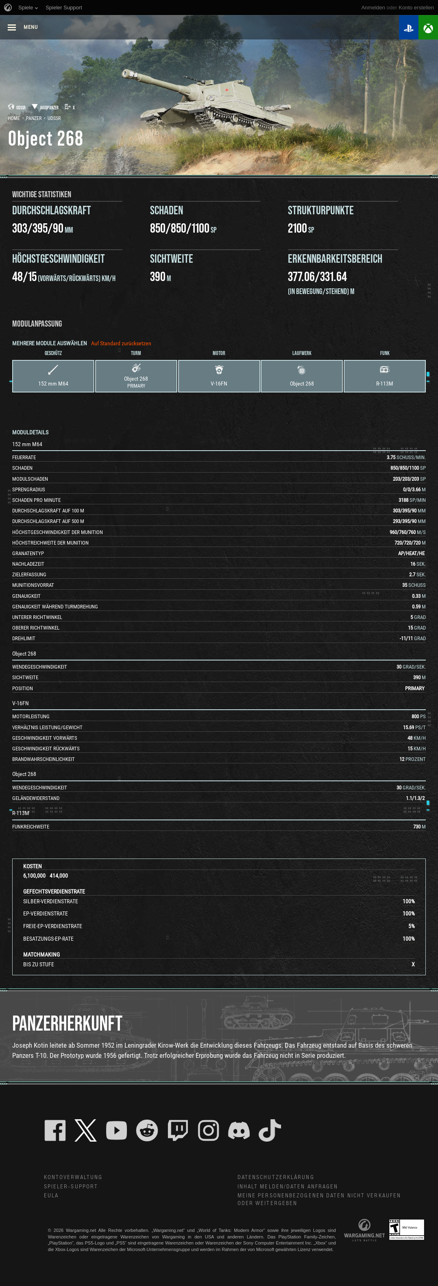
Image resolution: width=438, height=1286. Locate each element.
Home (14, 118)
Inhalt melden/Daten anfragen (288, 1187)
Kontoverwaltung (73, 1177)
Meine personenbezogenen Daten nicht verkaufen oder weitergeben (319, 1199)
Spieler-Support (71, 1187)
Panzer (33, 118)
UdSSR (54, 118)
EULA (51, 1196)
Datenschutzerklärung (276, 1177)
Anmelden (373, 7)
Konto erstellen (416, 7)
